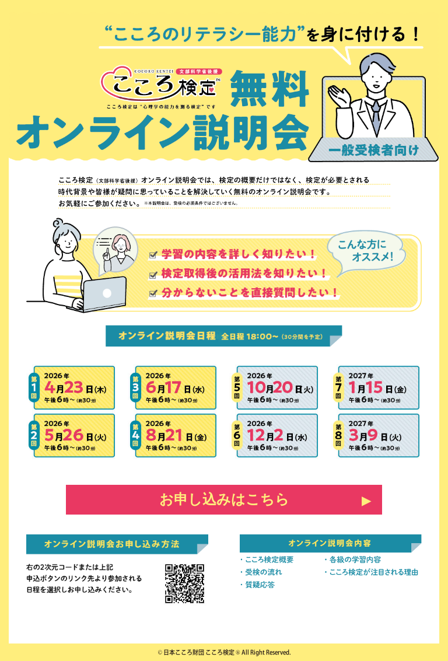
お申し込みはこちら (224, 499)
